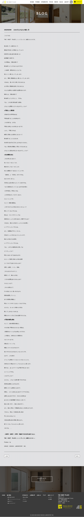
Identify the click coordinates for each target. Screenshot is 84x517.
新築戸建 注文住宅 (11, 497)
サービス (50, 497)
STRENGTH (44, 2)
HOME (32, 2)
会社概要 (50, 499)
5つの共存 (25, 501)
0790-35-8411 (64, 500)
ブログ (44, 495)
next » (77, 456)
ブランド (24, 499)
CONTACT (42, 479)
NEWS (56, 2)
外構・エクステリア (11, 503)
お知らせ (39, 495)
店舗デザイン (10, 501)
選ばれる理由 (25, 497)
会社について (51, 495)
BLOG (61, 2)
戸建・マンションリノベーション (13, 499)
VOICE (51, 2)
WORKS (37, 2)
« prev (6, 456)
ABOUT (66, 2)
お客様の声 (32, 495)
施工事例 (9, 495)
